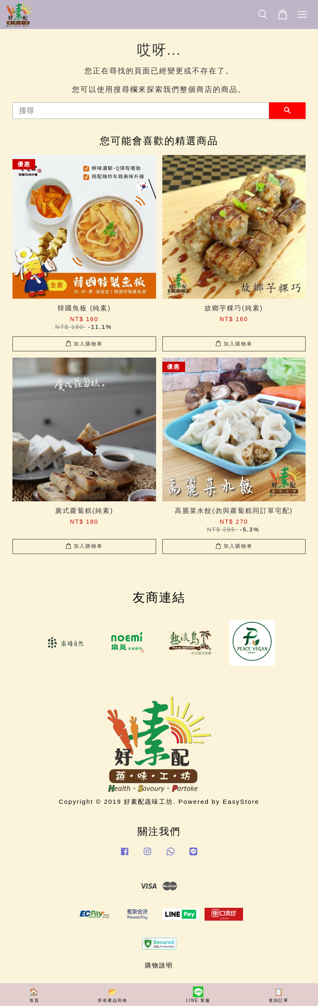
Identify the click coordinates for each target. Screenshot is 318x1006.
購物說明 (159, 965)
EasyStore (241, 801)
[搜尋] (140, 110)
